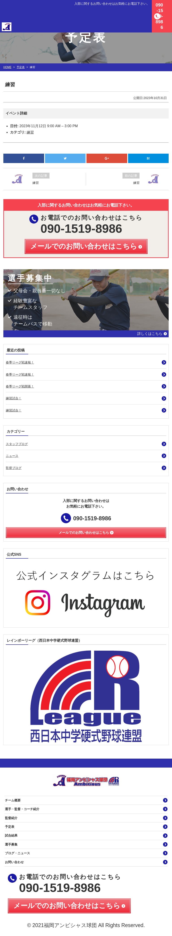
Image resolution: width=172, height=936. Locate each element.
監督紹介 (11, 818)
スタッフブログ (17, 444)
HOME (7, 67)
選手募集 (11, 844)
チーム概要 (13, 800)
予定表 (21, 67)
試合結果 (11, 835)
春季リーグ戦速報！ (20, 362)
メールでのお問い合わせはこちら (66, 906)
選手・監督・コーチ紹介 (22, 809)
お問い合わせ (14, 862)
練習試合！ (14, 398)
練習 (30, 132)
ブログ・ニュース (17, 853)
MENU (166, 5)
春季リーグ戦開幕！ (20, 386)
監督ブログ (14, 468)
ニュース (12, 456)
